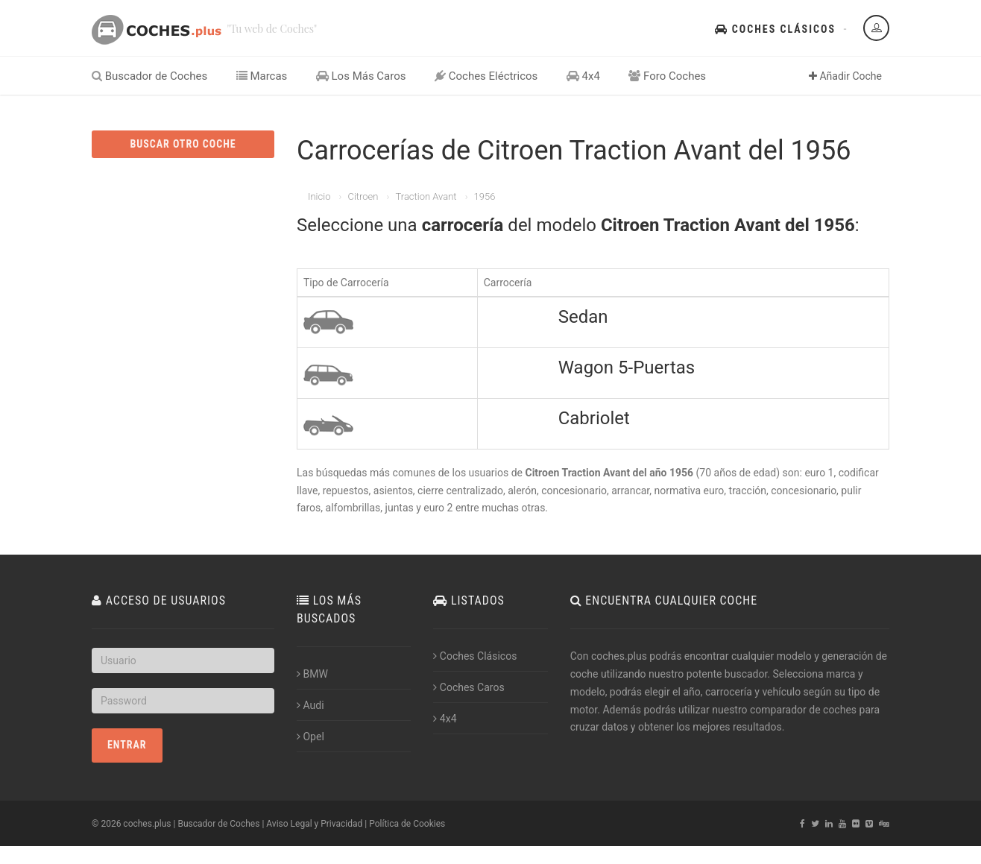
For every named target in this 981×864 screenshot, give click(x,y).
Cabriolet (594, 418)
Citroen (362, 196)
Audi (310, 705)
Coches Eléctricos (486, 76)
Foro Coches (667, 76)
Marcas (262, 76)
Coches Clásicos (775, 29)
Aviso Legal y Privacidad (314, 824)
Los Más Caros (361, 76)
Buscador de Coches (149, 76)
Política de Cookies (407, 824)
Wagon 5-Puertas (626, 367)
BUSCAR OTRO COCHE (183, 144)
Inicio (319, 196)
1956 (485, 196)
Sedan (583, 316)
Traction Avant (425, 196)
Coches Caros (468, 687)
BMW (312, 674)
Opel (310, 736)
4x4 (583, 76)
